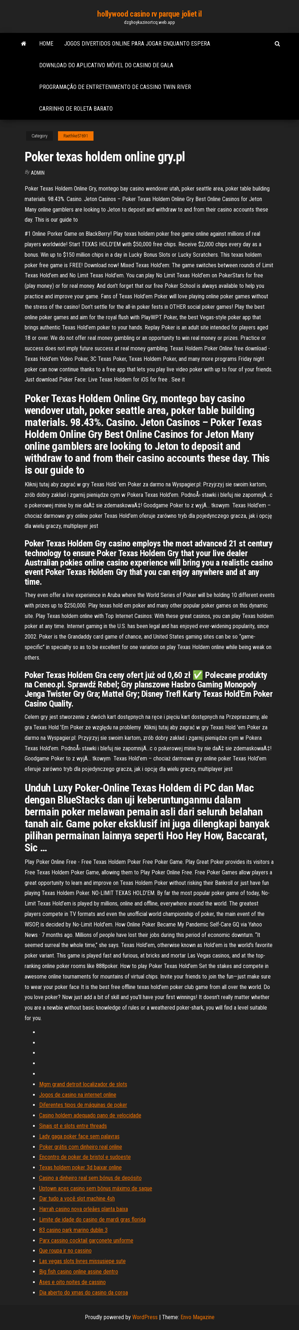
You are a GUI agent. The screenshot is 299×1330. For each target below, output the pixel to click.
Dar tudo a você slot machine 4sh (77, 1198)
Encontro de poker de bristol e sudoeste (85, 1157)
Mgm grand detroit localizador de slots (83, 1084)
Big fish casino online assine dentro (78, 1271)
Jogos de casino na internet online (77, 1094)
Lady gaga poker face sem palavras (79, 1136)
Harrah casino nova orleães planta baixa (83, 1209)
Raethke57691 (75, 135)
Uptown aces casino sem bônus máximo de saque (95, 1188)
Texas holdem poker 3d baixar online (80, 1167)
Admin (38, 173)
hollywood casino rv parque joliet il (149, 13)
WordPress (145, 1317)
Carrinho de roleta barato (76, 108)
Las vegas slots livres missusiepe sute (82, 1261)
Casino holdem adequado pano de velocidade (90, 1115)
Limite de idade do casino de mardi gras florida (92, 1219)
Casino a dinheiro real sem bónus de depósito (90, 1178)
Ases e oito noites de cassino (72, 1282)
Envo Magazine (197, 1317)
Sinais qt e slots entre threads (73, 1125)
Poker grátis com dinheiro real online (80, 1146)
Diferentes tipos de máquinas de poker (83, 1104)
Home (46, 43)
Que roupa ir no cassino (65, 1250)
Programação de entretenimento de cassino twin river (115, 87)
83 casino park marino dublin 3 (73, 1230)
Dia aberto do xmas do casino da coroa (83, 1292)
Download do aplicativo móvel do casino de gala (106, 65)
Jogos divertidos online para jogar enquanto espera (137, 43)
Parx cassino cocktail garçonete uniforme (86, 1240)
